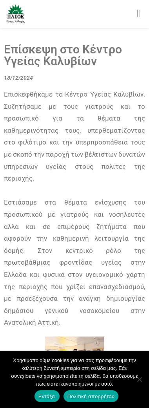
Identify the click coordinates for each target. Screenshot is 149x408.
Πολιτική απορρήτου (90, 396)
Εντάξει (47, 396)
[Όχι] (139, 379)
